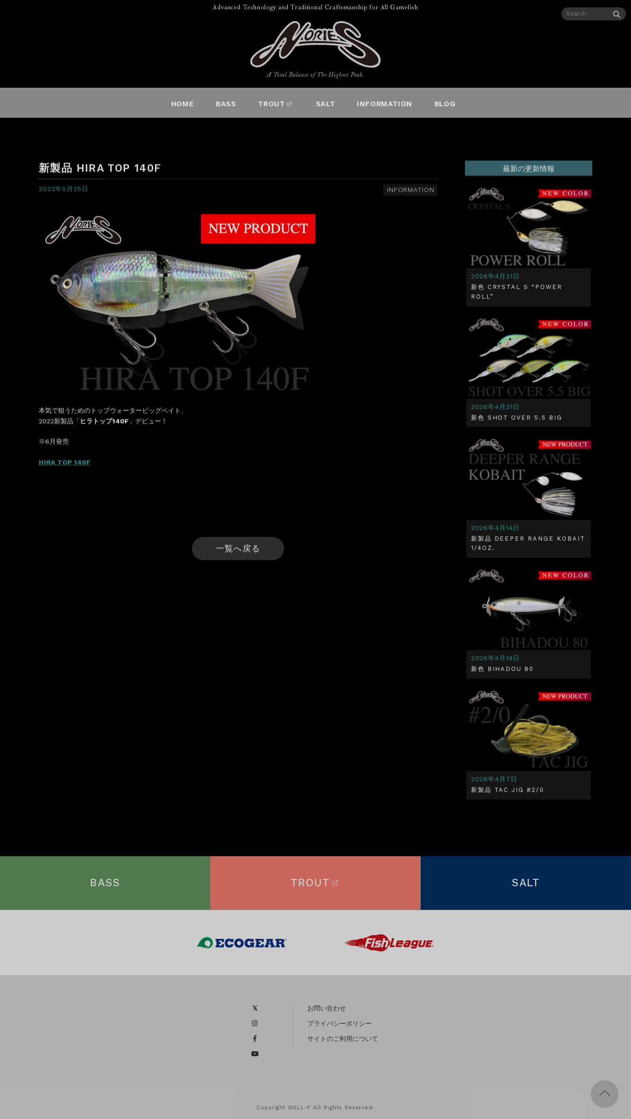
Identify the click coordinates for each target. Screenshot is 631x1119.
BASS (105, 887)
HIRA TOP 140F (64, 464)
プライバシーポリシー (339, 1027)
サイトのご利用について (342, 1042)
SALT (526, 887)
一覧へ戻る (238, 551)
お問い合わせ (326, 1012)
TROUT (315, 887)
